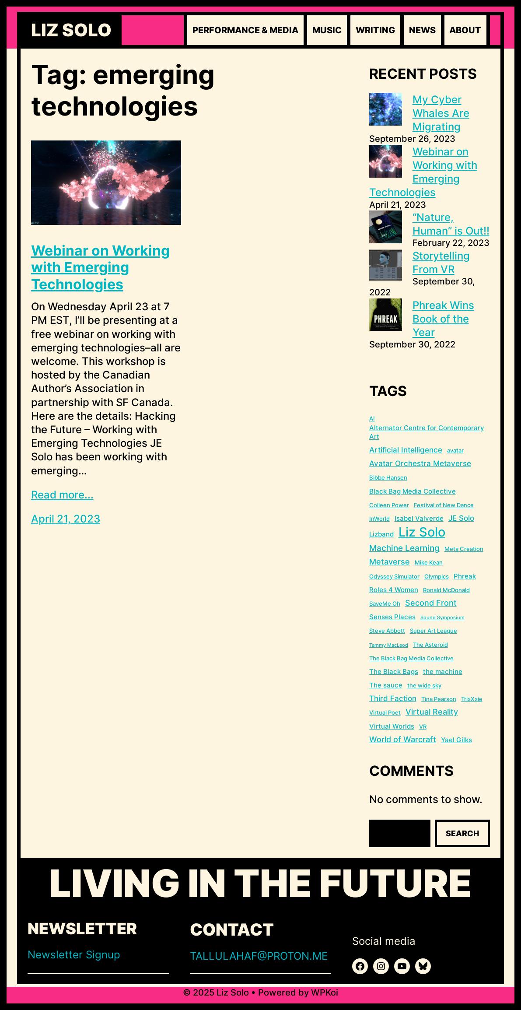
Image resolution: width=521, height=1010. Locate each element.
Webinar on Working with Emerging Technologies (100, 267)
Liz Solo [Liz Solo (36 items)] (422, 532)
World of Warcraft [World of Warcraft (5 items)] (402, 739)
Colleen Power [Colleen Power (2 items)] (389, 505)
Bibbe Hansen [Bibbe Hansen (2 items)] (388, 477)
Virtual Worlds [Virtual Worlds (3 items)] (391, 726)
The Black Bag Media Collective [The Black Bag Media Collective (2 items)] (411, 658)
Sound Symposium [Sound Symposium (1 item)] (442, 618)
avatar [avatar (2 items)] (455, 450)
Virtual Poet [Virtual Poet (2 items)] (385, 712)
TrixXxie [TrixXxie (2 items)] (472, 698)
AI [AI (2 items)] (372, 418)
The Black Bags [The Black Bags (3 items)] (393, 671)
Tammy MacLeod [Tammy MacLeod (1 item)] (388, 645)
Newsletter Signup (74, 954)
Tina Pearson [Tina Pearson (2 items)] (438, 698)
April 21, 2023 (65, 518)
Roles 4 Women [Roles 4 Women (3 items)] (393, 590)
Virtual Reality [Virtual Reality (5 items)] (432, 711)
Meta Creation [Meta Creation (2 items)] (463, 548)
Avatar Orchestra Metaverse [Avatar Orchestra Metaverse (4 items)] (420, 463)
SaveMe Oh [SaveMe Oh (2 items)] (384, 603)
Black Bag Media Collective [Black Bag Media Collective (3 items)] (412, 491)
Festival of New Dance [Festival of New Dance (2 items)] (444, 505)
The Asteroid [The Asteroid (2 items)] (430, 644)
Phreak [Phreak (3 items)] (465, 576)
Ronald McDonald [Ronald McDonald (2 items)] (446, 589)
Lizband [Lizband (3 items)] (381, 534)
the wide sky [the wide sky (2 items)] (424, 685)
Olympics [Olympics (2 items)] (436, 576)
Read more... (62, 494)
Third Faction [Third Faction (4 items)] (392, 698)
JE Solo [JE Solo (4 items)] (461, 518)
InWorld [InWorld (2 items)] (379, 518)
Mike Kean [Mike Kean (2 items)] (429, 562)
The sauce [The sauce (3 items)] (385, 685)
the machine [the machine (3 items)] (442, 671)
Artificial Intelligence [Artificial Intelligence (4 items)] (405, 449)
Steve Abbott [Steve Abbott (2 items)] (387, 630)
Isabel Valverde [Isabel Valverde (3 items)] (419, 518)
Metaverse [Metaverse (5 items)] (389, 561)
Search (462, 833)
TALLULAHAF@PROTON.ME (259, 956)
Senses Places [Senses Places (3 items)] (392, 617)
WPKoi (324, 992)
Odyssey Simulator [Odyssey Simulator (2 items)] (394, 576)
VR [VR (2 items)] (423, 726)
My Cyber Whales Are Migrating (441, 113)
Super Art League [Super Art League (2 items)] (433, 630)
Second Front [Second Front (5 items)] (431, 602)
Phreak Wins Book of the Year (443, 319)
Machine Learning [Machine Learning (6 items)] (404, 548)
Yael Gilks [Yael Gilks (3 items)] (456, 740)
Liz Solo (71, 30)
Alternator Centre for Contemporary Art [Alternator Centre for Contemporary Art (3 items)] (426, 432)
